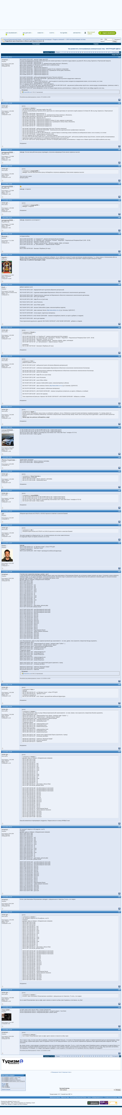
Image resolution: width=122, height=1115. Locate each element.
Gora (4, 546)
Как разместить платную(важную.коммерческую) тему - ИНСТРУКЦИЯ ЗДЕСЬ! (94, 49)
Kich (3, 287)
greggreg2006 (7, 152)
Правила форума (6, 1089)
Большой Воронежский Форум (12, 39)
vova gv (5, 106)
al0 (3, 514)
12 (72, 52)
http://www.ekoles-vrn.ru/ (53, 310)
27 (104, 52)
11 (69, 52)
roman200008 (7, 430)
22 (93, 52)
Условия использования (110, 1097)
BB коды (4, 1083)
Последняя (115, 52)
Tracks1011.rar (27, 673)
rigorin (4, 257)
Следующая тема (66, 1072)
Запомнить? (117, 39)
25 (100, 52)
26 (102, 52)
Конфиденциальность (97, 1097)
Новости (40, 33)
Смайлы (4, 1084)
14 (76, 52)
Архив (89, 1097)
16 (80, 52)
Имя (102, 39)
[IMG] (3, 1085)
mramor (5, 60)
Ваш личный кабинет (91, 32)
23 (95, 52)
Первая (57, 52)
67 (106, 52)
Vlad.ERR (6, 1010)
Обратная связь (65, 1097)
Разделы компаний (58, 39)
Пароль (102, 41)
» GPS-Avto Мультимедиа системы (75, 39)
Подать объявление (108, 33)
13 (74, 52)
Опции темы (115, 54)
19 (87, 52)
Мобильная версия (55, 1097)
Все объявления (11, 33)
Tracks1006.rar (27, 92)
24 (97, 52)
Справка (96, 44)
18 (84, 52)
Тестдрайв (63, 33)
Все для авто (27, 33)
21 (91, 52)
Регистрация (36, 44)
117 (109, 52)
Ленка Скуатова (8, 460)
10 (67, 52)
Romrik (4, 236)
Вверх (119, 1097)
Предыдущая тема (56, 1072)
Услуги (51, 33)
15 (78, 52)
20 (89, 52)
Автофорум (76, 33)
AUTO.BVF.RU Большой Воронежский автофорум (37, 39)
